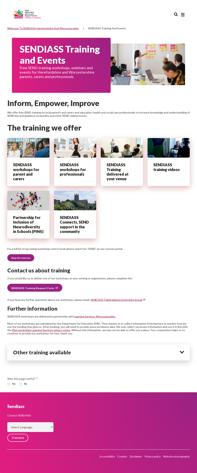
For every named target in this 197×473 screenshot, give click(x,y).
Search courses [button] (20, 257)
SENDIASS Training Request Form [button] (34, 288)
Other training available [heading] (42, 352)
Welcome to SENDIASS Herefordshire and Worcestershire (43, 28)
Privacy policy (152, 456)
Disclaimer (136, 456)
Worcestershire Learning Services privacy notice (41, 330)
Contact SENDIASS (19, 415)
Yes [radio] (14, 384)
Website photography (176, 456)
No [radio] (25, 384)
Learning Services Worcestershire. (95, 316)
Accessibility (107, 456)
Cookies (122, 456)
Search (176, 14)
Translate (18, 437)
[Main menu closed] (183, 15)
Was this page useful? (21, 378)
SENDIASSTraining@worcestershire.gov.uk (118, 299)
